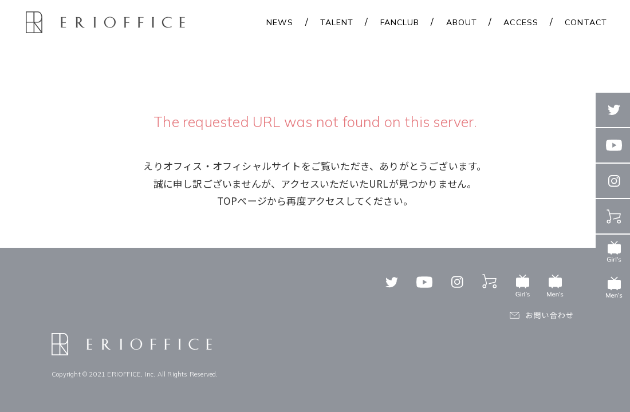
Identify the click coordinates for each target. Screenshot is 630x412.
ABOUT (462, 22)
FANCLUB (400, 22)
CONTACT (586, 22)
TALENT (337, 22)
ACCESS (520, 22)
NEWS (279, 22)
